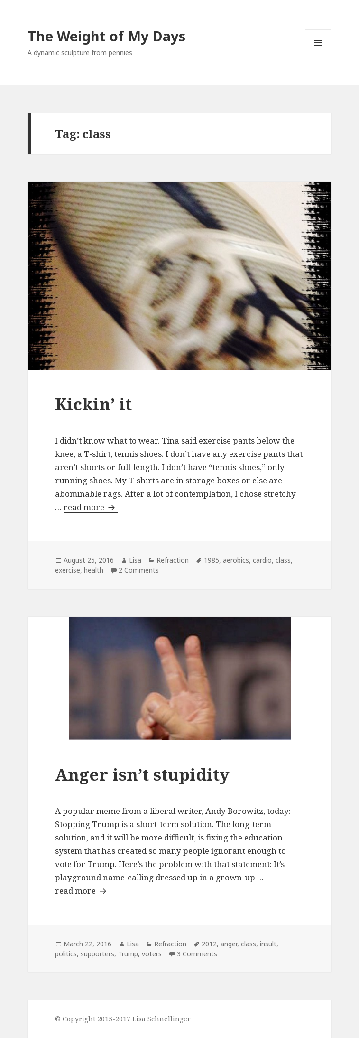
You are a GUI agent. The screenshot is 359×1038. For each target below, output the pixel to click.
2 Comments (139, 570)
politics (66, 953)
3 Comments (197, 953)
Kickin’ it (93, 404)
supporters (97, 953)
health (93, 570)
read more (91, 506)
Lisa (135, 560)
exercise (67, 570)
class (283, 560)
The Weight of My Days (106, 36)
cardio (262, 560)
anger (229, 943)
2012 (209, 943)
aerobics (236, 560)
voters (152, 953)
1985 (211, 560)
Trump (128, 953)
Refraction (172, 560)
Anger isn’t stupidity (142, 774)
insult (268, 943)
